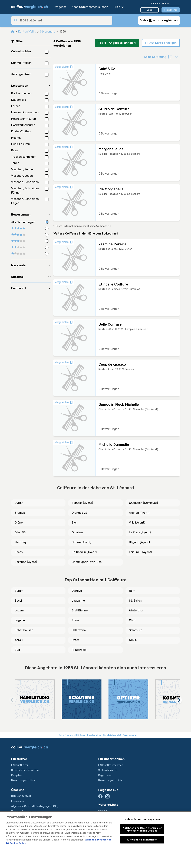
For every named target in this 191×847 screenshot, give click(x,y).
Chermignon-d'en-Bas (86, 562)
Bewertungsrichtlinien (23, 780)
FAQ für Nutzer (19, 765)
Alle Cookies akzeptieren (142, 839)
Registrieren (170, 10)
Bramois (20, 512)
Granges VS (79, 512)
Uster (75, 640)
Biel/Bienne (80, 610)
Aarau (19, 640)
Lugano (20, 620)
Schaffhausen (24, 630)
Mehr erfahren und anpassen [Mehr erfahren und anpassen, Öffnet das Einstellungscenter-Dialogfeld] (142, 819)
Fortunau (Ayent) (140, 552)
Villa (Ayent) (137, 522)
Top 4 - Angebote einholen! (117, 42)
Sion (75, 522)
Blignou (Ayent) (139, 542)
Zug (17, 650)
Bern (132, 590)
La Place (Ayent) (140, 532)
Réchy (19, 552)
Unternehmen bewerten (25, 770)
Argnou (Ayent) (139, 512)
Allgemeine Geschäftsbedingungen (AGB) (34, 806)
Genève (77, 590)
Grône (19, 522)
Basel (18, 600)
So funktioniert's (107, 770)
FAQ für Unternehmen (110, 765)
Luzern (19, 610)
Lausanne (78, 600)
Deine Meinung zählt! (98, 735)
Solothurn (135, 630)
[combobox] (65, 20)
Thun (75, 620)
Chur (132, 620)
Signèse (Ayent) (82, 503)
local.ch (102, 810)
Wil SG (133, 640)
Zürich (19, 590)
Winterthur (136, 610)
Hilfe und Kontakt (21, 796)
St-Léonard (47, 31)
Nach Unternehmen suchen (90, 7)
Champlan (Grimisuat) (143, 503)
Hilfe (119, 7)
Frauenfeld (79, 650)
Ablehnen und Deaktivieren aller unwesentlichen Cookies (142, 829)
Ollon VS (20, 532)
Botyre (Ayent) (81, 542)
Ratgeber (60, 7)
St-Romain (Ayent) (84, 552)
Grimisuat (78, 532)
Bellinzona (79, 630)
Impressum (17, 801)
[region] (95, 829)
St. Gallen (135, 600)
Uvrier (19, 503)
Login (150, 10)
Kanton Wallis (27, 31)
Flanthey (21, 542)
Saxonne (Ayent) (26, 562)
